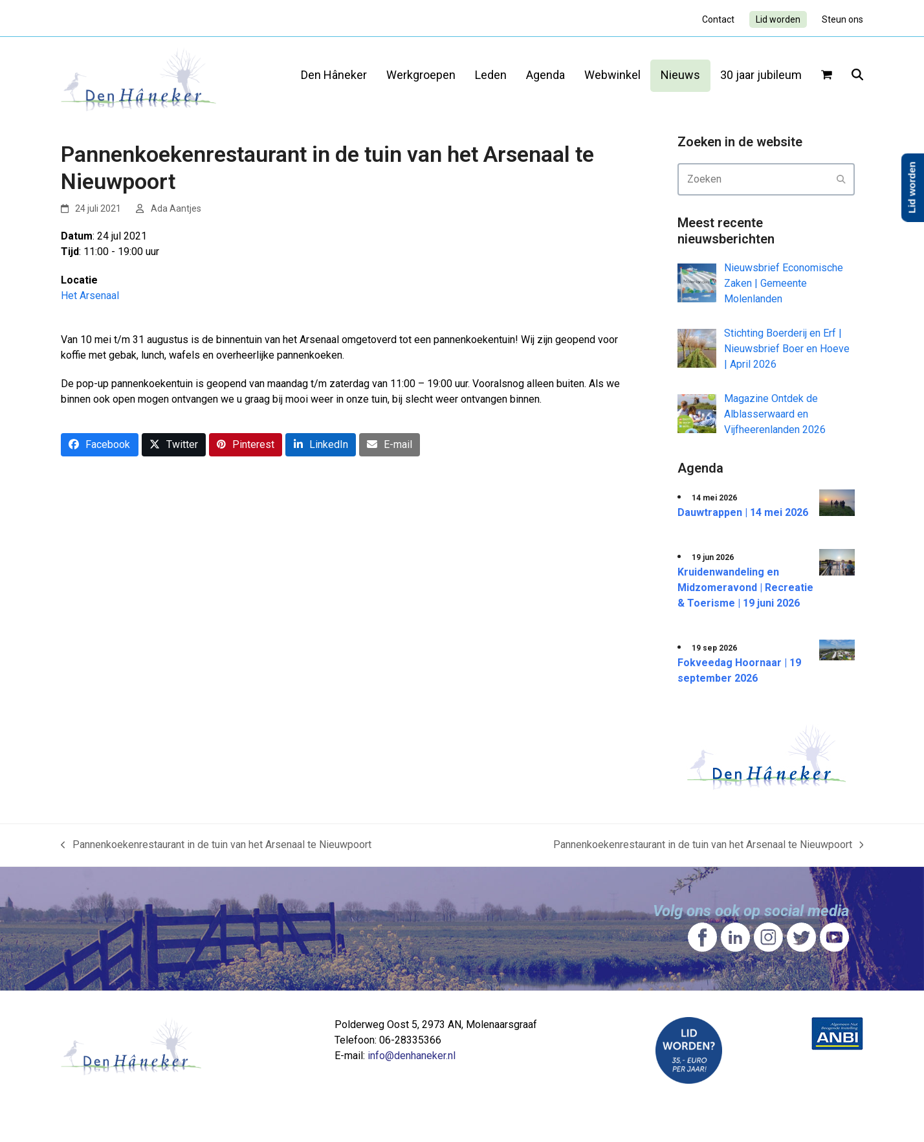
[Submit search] (841, 179)
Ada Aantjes (176, 208)
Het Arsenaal (90, 295)
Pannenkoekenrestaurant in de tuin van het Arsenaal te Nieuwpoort (216, 845)
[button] (826, 76)
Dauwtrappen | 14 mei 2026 (742, 512)
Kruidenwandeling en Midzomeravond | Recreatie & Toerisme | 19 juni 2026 (745, 587)
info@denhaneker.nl (412, 1055)
